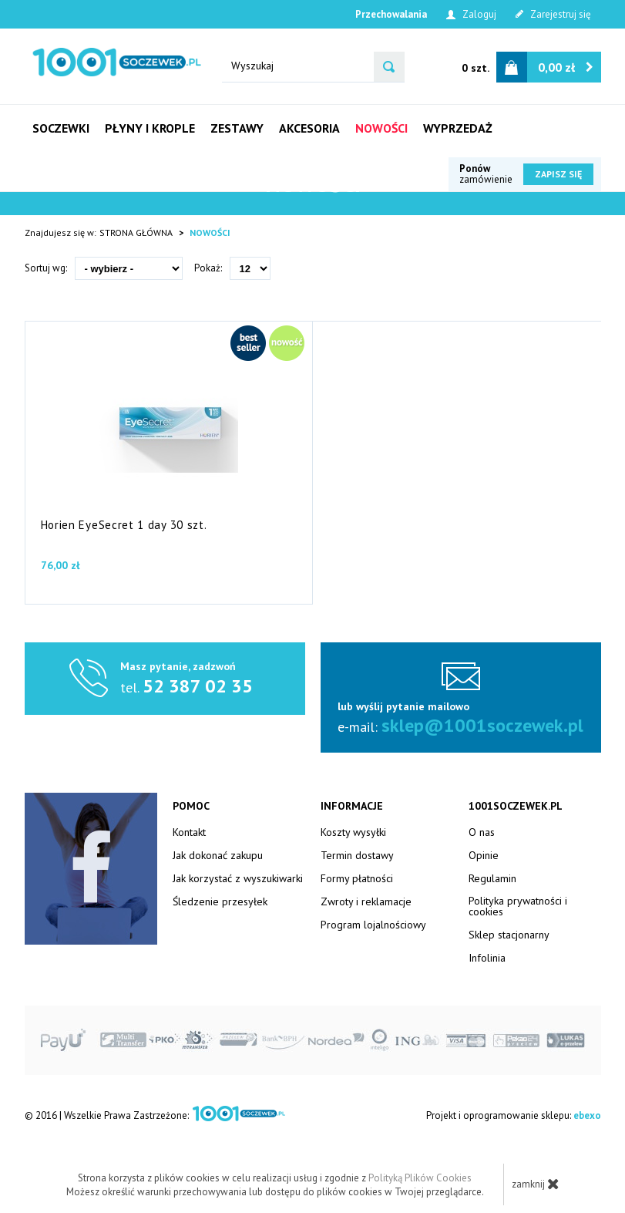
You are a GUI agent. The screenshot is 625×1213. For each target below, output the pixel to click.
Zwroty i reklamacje (366, 901)
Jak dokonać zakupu (218, 855)
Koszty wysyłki (353, 832)
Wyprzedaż (457, 128)
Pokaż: (208, 268)
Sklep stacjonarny (509, 934)
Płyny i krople (150, 128)
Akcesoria (309, 128)
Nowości (381, 128)
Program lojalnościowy (373, 924)
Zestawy (237, 128)
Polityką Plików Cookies (420, 1177)
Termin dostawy (357, 855)
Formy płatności (357, 878)
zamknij (535, 1183)
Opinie (484, 855)
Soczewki (60, 128)
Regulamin (492, 878)
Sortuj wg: (46, 268)
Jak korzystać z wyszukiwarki (238, 878)
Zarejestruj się (553, 14)
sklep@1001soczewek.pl (482, 725)
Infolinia (487, 957)
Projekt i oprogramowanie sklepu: (513, 1115)
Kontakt (189, 832)
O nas (482, 832)
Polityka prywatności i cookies (518, 906)
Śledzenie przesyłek (220, 901)
